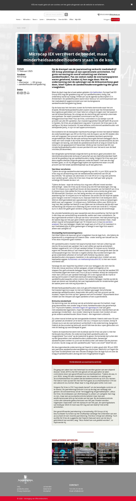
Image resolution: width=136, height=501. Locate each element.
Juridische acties (23, 489)
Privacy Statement (23, 491)
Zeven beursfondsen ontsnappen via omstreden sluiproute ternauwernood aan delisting (85, 457)
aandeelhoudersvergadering (32, 87)
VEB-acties (45, 21)
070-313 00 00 (104, 15)
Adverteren (47, 489)
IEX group (37, 85)
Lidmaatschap (70, 21)
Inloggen (107, 21)
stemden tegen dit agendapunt (85, 310)
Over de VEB (82, 21)
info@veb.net (116, 15)
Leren (61, 21)
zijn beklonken (96, 95)
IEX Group (21, 79)
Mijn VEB (97, 21)
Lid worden (47, 487)
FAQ (18, 487)
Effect (91, 21)
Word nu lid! (115, 21)
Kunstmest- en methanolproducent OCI (84, 262)
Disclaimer (47, 491)
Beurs (54, 21)
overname (23, 85)
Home (37, 21)
